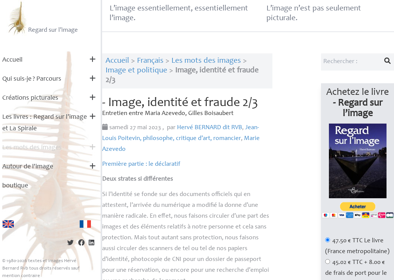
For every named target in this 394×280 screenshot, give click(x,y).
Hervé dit (209, 128)
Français (150, 61)
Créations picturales (30, 98)
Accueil (12, 60)
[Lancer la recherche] (387, 62)
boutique (15, 186)
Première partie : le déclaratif (141, 164)
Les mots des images (32, 147)
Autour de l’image (27, 167)
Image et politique (136, 71)
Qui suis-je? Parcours (31, 79)
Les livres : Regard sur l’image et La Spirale (44, 123)
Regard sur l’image (42, 18)
